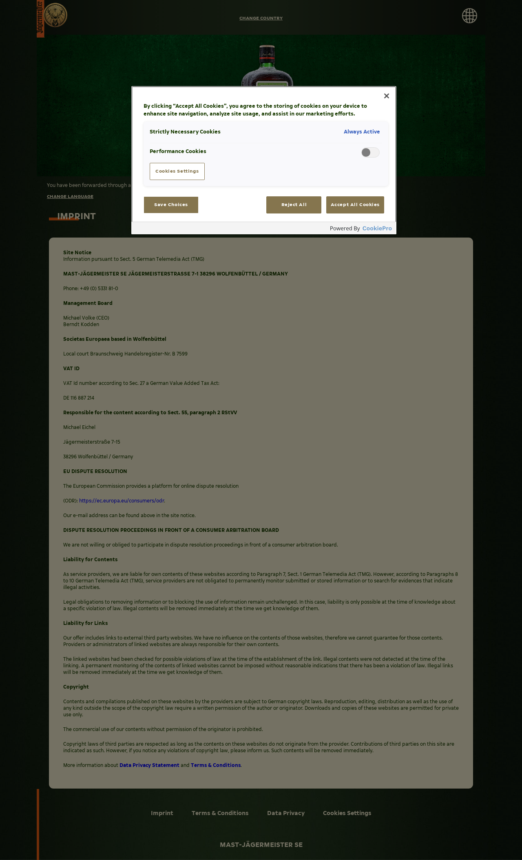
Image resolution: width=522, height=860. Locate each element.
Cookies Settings (177, 171)
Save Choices (171, 204)
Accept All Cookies (355, 204)
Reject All (294, 204)
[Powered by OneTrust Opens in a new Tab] (361, 229)
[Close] (387, 96)
